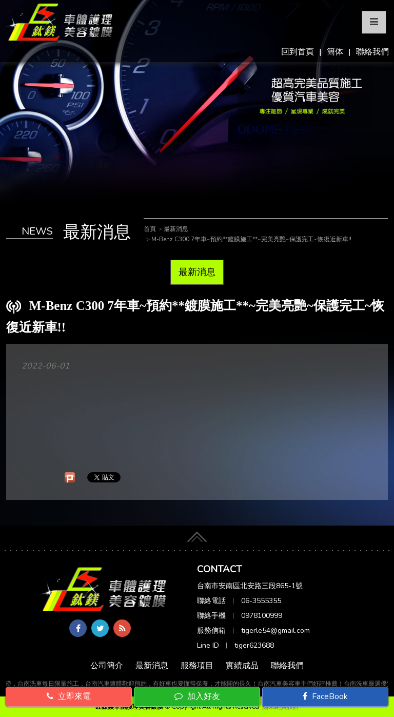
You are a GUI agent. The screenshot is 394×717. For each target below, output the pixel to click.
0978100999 (261, 616)
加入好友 (197, 696)
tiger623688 (254, 645)
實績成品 (242, 665)
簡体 (335, 51)
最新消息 (197, 272)
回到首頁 (297, 51)
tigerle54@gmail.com (275, 630)
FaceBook (325, 696)
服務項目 (197, 665)
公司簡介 (106, 665)
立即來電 (69, 696)
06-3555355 (261, 601)
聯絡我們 (372, 51)
